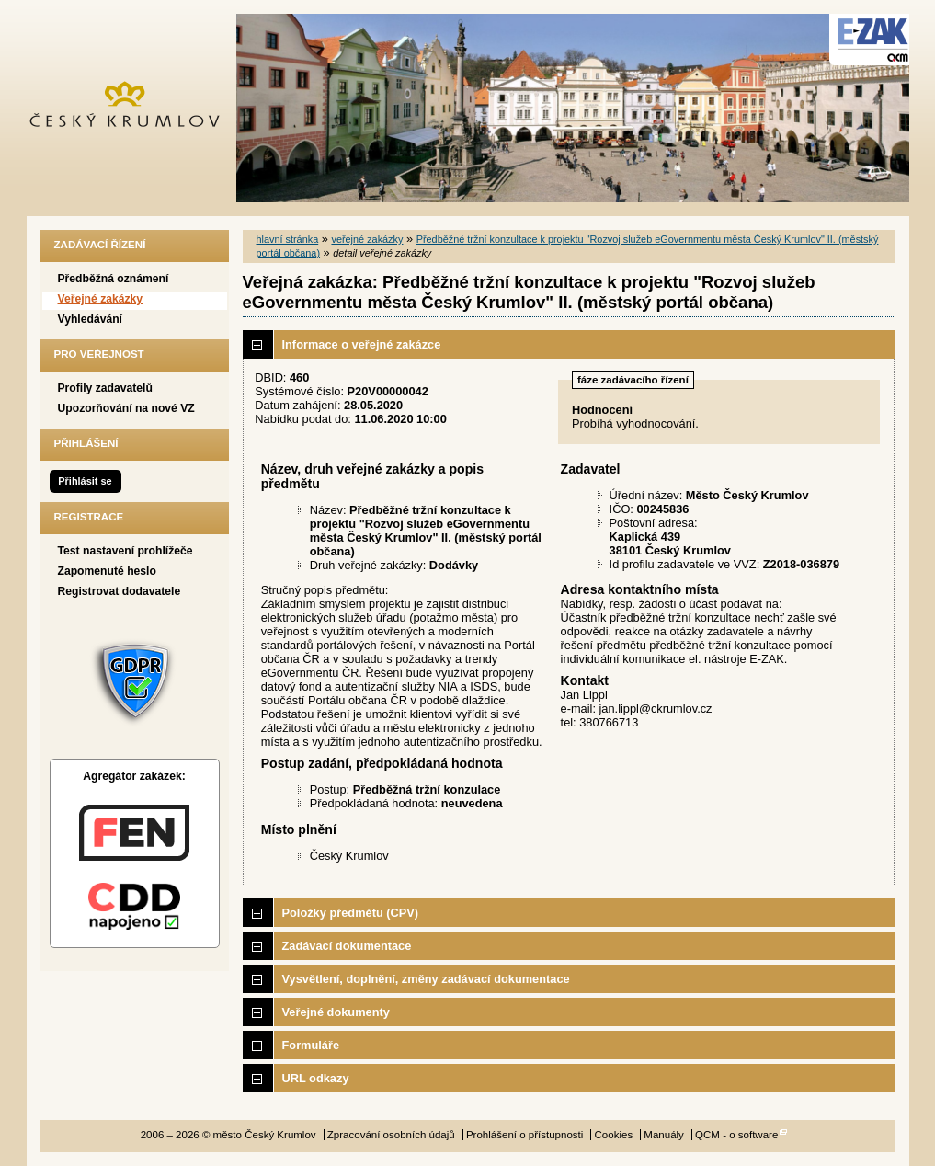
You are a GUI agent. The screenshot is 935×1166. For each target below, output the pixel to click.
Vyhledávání (90, 319)
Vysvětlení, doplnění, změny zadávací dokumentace (426, 979)
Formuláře (311, 1045)
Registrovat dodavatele (119, 591)
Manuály (664, 1134)
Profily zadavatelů (105, 388)
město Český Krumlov (135, 108)
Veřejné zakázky (100, 298)
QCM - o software (736, 1134)
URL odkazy (315, 1078)
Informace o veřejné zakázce (361, 344)
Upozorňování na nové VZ (126, 408)
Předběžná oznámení (113, 278)
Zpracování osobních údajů (391, 1134)
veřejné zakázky (367, 239)
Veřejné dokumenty (336, 1012)
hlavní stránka (288, 239)
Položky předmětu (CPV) (350, 913)
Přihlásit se (84, 480)
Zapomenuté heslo (107, 571)
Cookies (614, 1134)
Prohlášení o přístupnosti (524, 1134)
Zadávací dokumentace (347, 946)
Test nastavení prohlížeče (125, 550)
